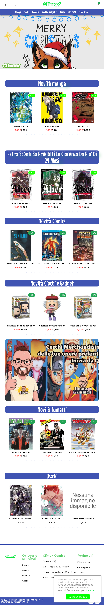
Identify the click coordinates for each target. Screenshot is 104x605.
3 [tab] (31, 135)
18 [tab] (72, 135)
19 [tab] (75, 135)
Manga (18, 12)
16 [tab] (67, 135)
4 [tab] (34, 135)
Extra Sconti (84, 12)
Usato (62, 12)
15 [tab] (64, 135)
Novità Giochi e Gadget (52, 283)
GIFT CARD (71, 12)
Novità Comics (52, 221)
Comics (26, 12)
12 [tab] (56, 135)
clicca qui (89, 590)
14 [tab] (61, 135)
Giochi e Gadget (49, 12)
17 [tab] (69, 135)
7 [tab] (42, 135)
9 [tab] (48, 135)
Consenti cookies (78, 596)
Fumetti (35, 12)
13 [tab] (58, 135)
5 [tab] (37, 135)
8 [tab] (45, 135)
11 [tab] (53, 135)
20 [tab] (77, 135)
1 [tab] (26, 135)
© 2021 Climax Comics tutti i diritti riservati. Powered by (22, 601)
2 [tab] (29, 135)
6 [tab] (39, 135)
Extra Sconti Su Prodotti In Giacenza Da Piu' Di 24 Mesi (52, 157)
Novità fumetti (52, 409)
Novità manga (52, 83)
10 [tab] (50, 135)
